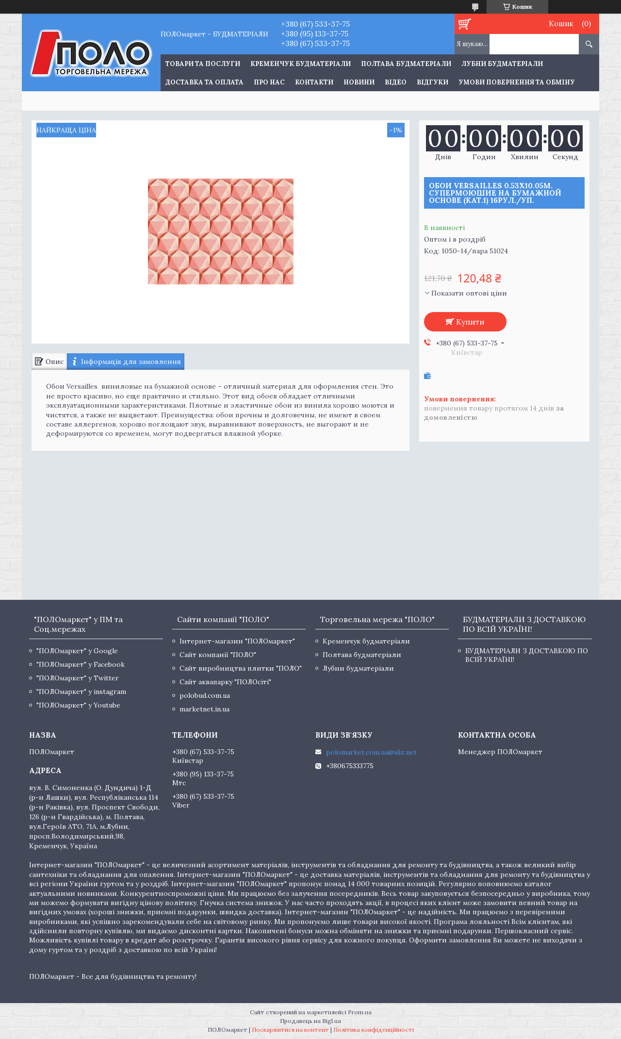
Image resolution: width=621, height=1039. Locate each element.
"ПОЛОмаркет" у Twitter (77, 678)
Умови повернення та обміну (516, 82)
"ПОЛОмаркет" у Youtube (78, 705)
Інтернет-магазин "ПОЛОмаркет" (237, 641)
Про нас (269, 82)
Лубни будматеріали (502, 64)
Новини (359, 82)
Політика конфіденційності (373, 1029)
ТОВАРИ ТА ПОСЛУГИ (202, 64)
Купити (470, 322)
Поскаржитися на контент (290, 1029)
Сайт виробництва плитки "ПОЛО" (241, 668)
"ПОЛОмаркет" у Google (77, 650)
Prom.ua (360, 1012)
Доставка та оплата (204, 82)
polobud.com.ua (205, 695)
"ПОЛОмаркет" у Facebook (80, 664)
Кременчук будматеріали (300, 64)
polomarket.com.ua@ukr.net (371, 752)
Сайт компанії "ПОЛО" (218, 654)
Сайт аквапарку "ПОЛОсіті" (225, 681)
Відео (396, 82)
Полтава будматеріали (406, 64)
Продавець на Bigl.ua (310, 1020)
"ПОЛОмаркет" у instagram (81, 691)
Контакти (314, 82)
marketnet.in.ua (204, 709)
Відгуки (432, 82)
